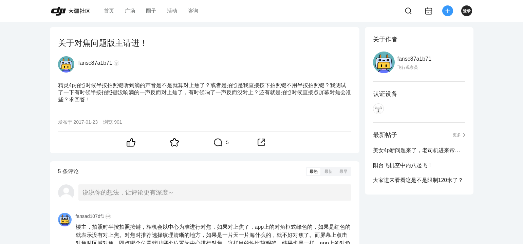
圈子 (151, 11)
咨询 (193, 11)
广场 (130, 11)
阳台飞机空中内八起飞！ (403, 165)
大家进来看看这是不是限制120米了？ (418, 180)
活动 (172, 11)
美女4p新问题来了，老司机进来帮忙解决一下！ (419, 150)
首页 (109, 11)
